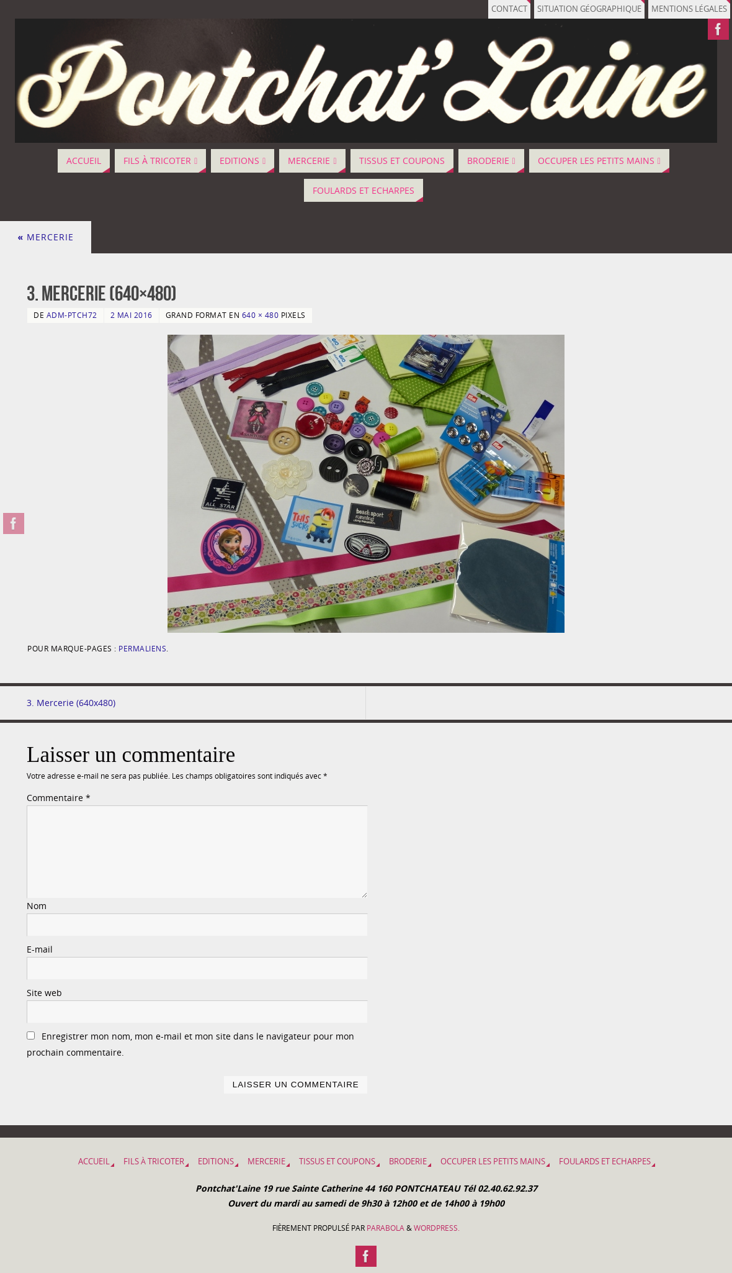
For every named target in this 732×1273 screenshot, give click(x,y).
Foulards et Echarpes (605, 1161)
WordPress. (437, 1228)
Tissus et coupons (337, 1161)
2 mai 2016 (131, 315)
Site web (44, 993)
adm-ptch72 (72, 315)
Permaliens (142, 648)
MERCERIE (45, 237)
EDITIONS (216, 1161)
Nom (37, 906)
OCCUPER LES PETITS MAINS (492, 1161)
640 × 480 (260, 315)
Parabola (385, 1228)
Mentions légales (689, 9)
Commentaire (59, 798)
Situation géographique (589, 9)
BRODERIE (408, 1161)
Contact (509, 9)
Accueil (94, 1161)
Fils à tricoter (153, 1161)
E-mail (40, 949)
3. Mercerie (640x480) (71, 703)
